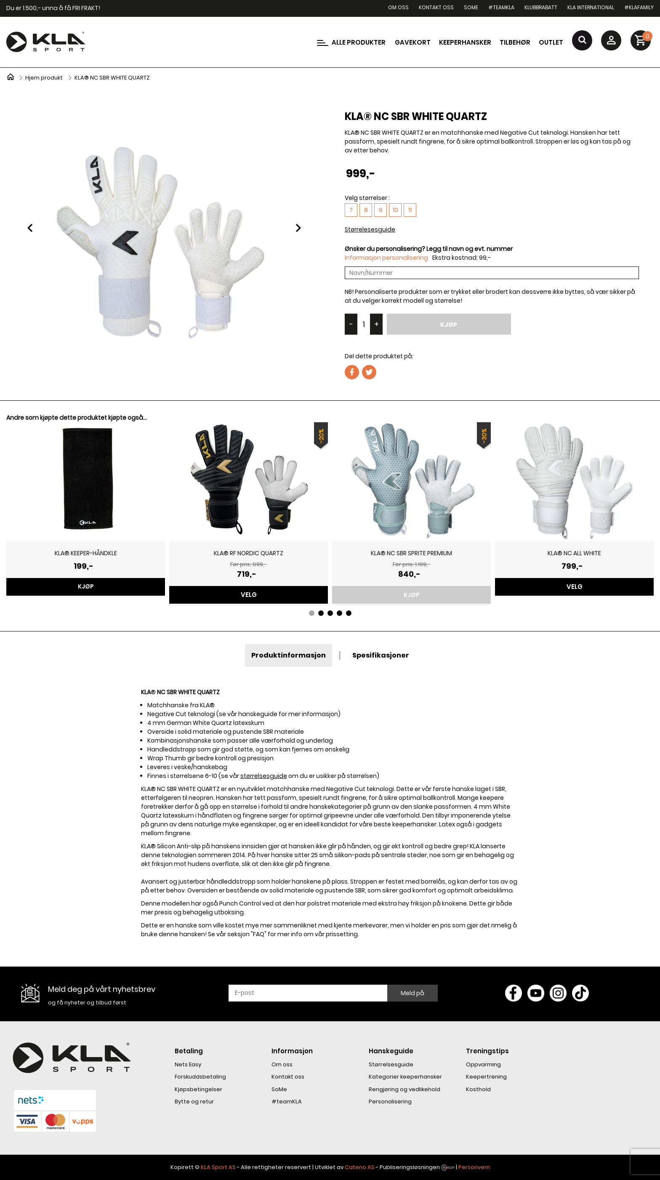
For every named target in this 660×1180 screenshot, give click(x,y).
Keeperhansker (465, 42)
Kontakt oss (436, 7)
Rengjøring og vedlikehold (404, 1089)
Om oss (398, 7)
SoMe (471, 7)
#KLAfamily (639, 7)
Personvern (474, 1167)
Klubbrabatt (540, 7)
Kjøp (448, 324)
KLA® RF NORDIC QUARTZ (248, 553)
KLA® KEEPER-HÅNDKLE (86, 553)
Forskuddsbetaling (200, 1077)
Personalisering (390, 1101)
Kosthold (478, 1089)
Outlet (551, 42)
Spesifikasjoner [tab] (380, 655)
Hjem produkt (44, 78)
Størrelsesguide (391, 1064)
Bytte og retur (194, 1101)
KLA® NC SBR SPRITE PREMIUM (411, 553)
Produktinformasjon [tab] (288, 655)
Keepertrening (486, 1077)
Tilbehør (515, 42)
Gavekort (413, 42)
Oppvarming (483, 1064)
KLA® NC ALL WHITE (574, 553)
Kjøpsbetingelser (198, 1089)
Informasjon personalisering (386, 257)
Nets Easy (188, 1064)
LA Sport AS (220, 1167)
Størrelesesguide (370, 229)
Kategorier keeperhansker (405, 1077)
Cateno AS (360, 1167)
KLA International (590, 7)
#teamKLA (501, 7)
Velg (249, 594)
